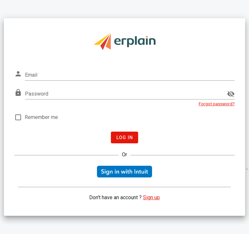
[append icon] (231, 94)
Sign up (151, 197)
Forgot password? (217, 103)
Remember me (41, 117)
